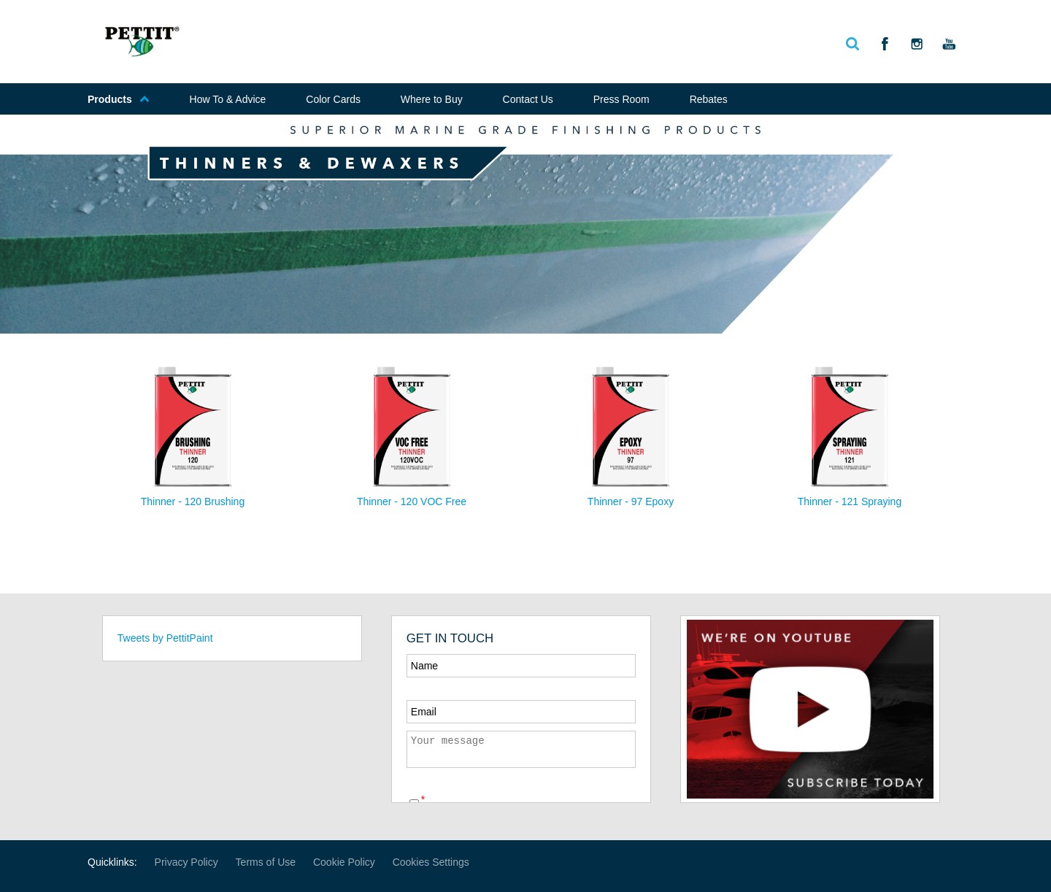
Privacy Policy (186, 862)
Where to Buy (432, 99)
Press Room (621, 99)
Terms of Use (266, 862)
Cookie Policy (344, 862)
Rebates (709, 99)
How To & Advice (228, 99)
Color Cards (333, 99)
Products (119, 99)
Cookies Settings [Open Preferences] (431, 862)
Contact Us (528, 99)
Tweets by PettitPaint (165, 638)
